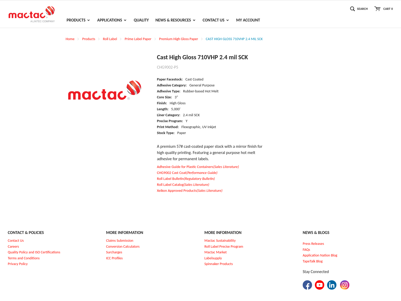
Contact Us (16, 240)
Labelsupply (213, 258)
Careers (13, 246)
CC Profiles (115, 258)
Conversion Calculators (123, 246)
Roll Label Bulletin (186, 178)
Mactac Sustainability (220, 240)
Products (88, 39)
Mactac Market (215, 252)
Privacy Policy (18, 264)
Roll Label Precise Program (223, 246)
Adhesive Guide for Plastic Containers (198, 166)
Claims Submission (119, 240)
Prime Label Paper (138, 39)
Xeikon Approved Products (190, 190)
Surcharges (114, 252)
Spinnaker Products (218, 264)
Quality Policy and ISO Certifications (34, 252)
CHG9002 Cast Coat (187, 172)
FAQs (306, 249)
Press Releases (313, 243)
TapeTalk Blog (313, 261)
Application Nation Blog (320, 255)
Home (70, 39)
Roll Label (110, 39)
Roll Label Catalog (183, 184)
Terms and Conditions (24, 258)
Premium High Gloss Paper (178, 39)
